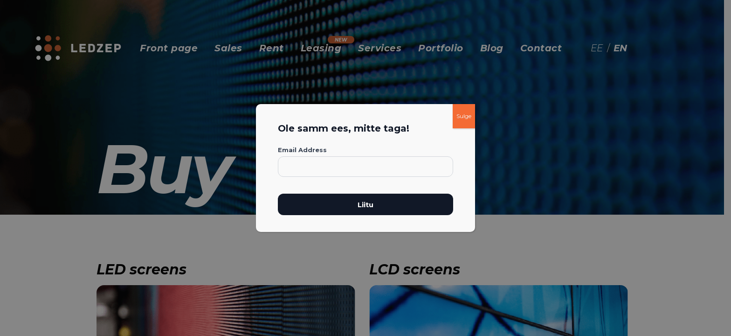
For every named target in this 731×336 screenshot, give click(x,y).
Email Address (302, 150)
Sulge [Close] (463, 115)
